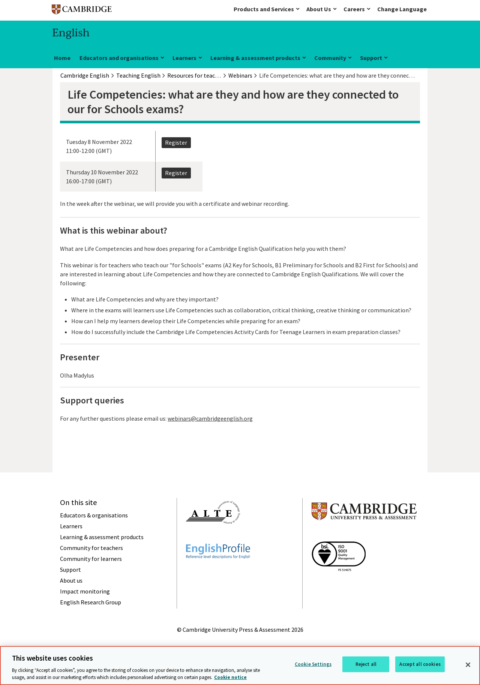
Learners (184, 57)
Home (62, 57)
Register (176, 142)
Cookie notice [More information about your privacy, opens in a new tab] (230, 677)
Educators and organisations (119, 57)
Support (371, 57)
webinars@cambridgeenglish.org (210, 418)
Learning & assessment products (255, 57)
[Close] (468, 665)
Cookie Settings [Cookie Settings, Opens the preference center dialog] (313, 664)
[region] (240, 665)
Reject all (366, 664)
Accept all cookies (419, 664)
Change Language (402, 9)
